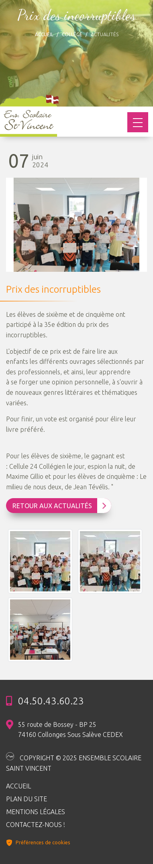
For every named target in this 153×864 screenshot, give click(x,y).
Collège (72, 34)
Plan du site (26, 798)
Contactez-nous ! (35, 824)
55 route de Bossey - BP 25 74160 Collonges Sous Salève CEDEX (70, 730)
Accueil (44, 34)
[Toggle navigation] (137, 122)
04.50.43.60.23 (51, 701)
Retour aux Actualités (59, 506)
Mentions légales (35, 811)
